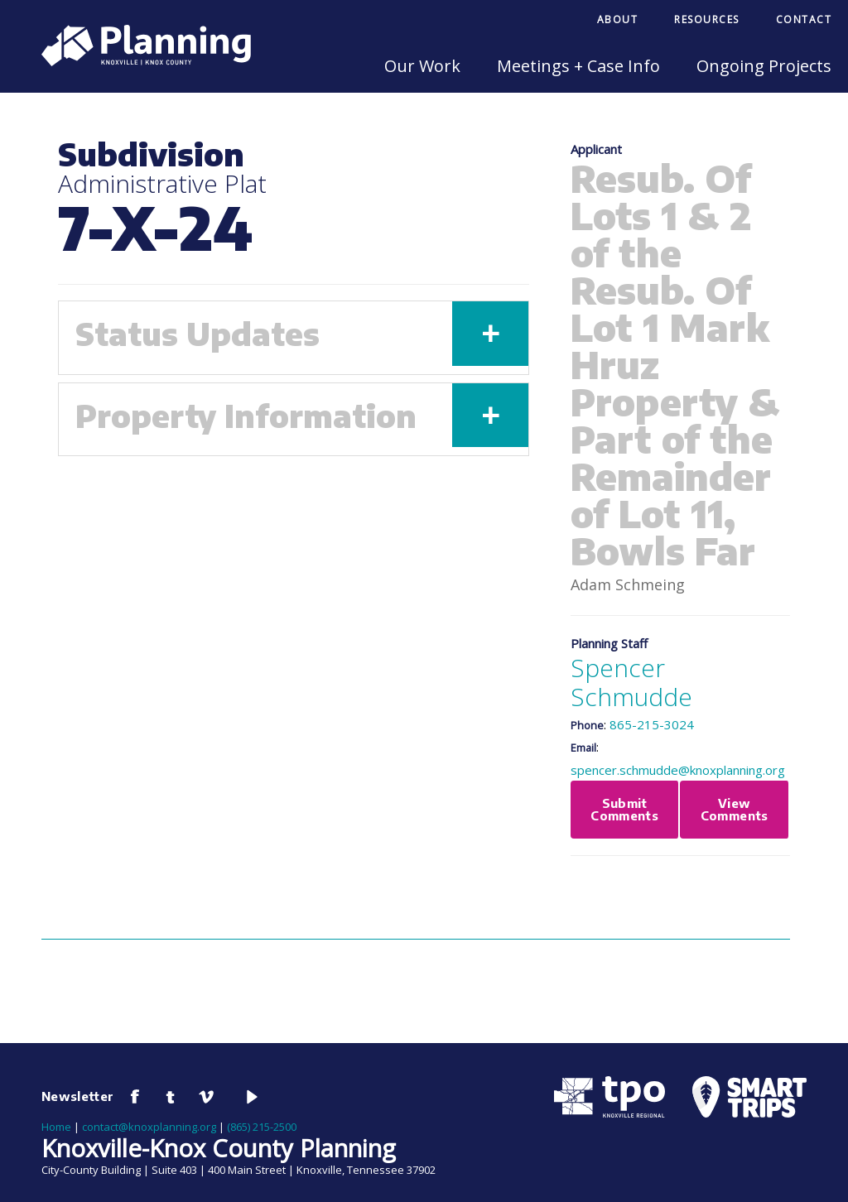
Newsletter (77, 1096)
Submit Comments (624, 809)
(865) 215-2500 (261, 1126)
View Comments (734, 809)
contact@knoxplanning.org (149, 1126)
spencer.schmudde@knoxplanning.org (678, 770)
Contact (804, 19)
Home (56, 1126)
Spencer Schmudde (631, 682)
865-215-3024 (652, 724)
